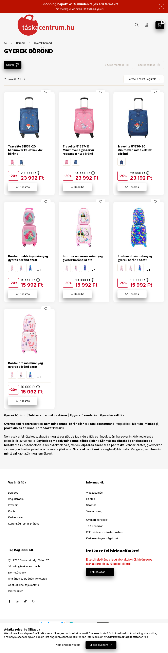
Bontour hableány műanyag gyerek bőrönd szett (28, 258)
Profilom (13, 505)
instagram (17, 601)
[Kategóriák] (7, 25)
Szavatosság (94, 511)
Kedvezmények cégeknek (102, 538)
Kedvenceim (15, 517)
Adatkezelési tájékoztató (23, 584)
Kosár (11, 511)
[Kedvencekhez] (46, 92)
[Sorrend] (144, 79)
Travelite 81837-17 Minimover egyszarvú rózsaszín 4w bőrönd (78, 150)
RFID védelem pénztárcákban (104, 532)
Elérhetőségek (17, 572)
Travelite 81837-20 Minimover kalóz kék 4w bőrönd (25, 150)
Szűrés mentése (115, 64)
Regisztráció (16, 498)
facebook (9, 601)
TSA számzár (94, 526)
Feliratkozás (97, 571)
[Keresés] (137, 25)
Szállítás (91, 505)
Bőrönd (20, 43)
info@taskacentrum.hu (27, 566)
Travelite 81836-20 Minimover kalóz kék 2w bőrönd (134, 150)
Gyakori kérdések (97, 519)
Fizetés (90, 498)
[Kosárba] (22, 187)
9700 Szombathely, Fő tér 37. (31, 560)
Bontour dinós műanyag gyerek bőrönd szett (134, 258)
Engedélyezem (99, 644)
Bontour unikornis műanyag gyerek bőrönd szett (83, 258)
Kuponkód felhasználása (23, 523)
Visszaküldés (94, 492)
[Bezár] (161, 6)
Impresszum (15, 591)
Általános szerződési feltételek (27, 578)
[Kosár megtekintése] (159, 25)
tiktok (25, 601)
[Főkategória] (5, 43)
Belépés (13, 492)
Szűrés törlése (146, 64)
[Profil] (147, 25)
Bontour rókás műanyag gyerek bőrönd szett (25, 364)
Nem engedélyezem (68, 644)
